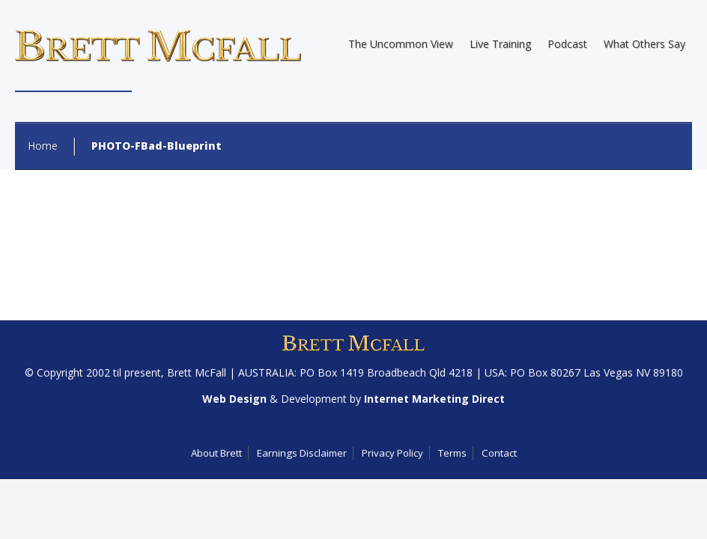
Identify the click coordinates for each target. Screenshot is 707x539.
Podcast (567, 44)
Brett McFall (196, 372)
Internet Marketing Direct (434, 399)
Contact (499, 453)
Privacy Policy (392, 453)
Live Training (500, 44)
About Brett (216, 453)
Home (43, 145)
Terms (452, 453)
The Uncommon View (400, 44)
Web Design (234, 399)
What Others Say (644, 44)
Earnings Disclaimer (302, 453)
